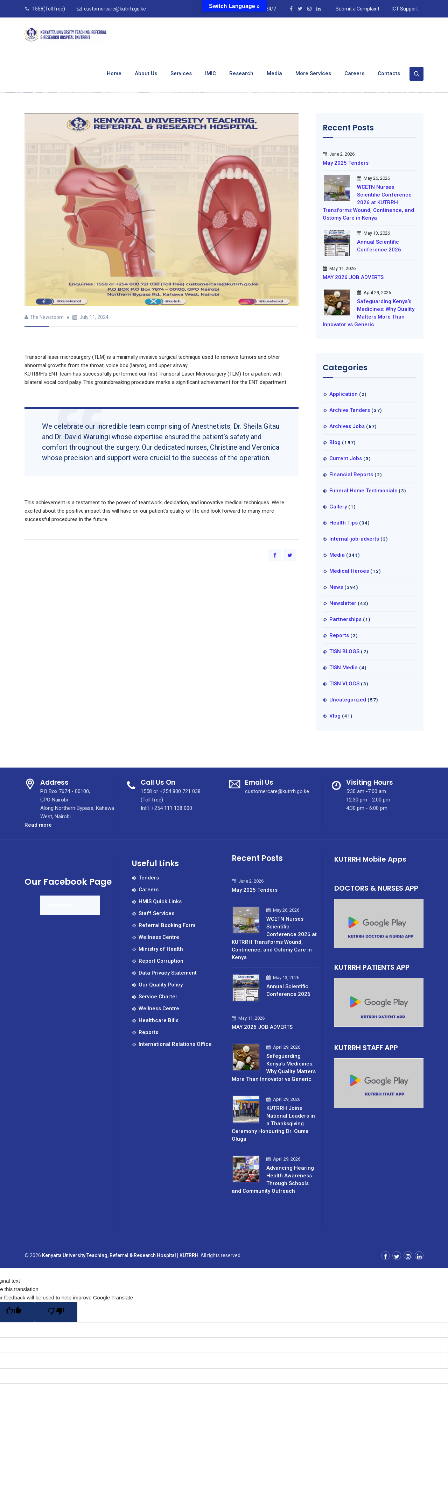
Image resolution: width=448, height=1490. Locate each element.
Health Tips (343, 523)
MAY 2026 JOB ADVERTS (353, 277)
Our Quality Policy (161, 985)
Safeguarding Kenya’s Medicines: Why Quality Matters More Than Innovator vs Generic (368, 313)
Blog (335, 442)
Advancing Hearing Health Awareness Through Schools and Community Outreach (273, 1179)
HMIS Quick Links (160, 901)
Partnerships (345, 619)
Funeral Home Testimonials (363, 490)
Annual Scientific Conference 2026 (379, 246)
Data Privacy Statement (168, 973)
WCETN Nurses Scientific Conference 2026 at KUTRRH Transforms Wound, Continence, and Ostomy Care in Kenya (368, 202)
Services (181, 73)
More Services (313, 73)
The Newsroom (47, 317)
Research (241, 73)
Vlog (335, 716)
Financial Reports (351, 474)
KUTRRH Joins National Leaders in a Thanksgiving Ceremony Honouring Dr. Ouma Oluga (273, 1123)
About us (146, 73)
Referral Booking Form (167, 925)
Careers (354, 73)
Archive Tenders (349, 410)
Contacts (389, 73)
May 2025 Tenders (346, 163)
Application (343, 394)
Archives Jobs (347, 426)
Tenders (149, 878)
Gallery (338, 507)
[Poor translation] (56, 1312)
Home (114, 73)
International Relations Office (175, 1044)
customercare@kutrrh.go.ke (115, 9)
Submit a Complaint (357, 9)
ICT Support (405, 9)
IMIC (210, 73)
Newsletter (342, 603)
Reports (339, 635)
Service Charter (158, 996)
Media (274, 73)
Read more (38, 825)
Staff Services (156, 913)
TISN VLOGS (344, 683)
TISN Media (343, 667)
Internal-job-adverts (354, 539)
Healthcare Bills (158, 1020)
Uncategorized (347, 700)
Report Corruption (161, 961)
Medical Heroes (349, 571)
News (336, 587)
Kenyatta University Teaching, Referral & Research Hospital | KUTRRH (120, 1255)
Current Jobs (345, 458)
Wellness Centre (159, 937)
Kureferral (60, 905)
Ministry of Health (161, 949)
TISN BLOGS (344, 651)
